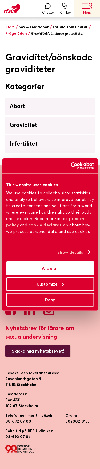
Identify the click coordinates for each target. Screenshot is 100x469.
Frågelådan (16, 33)
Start (10, 27)
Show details (70, 252)
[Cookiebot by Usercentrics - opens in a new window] (71, 165)
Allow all (50, 268)
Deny (50, 299)
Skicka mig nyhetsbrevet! (38, 351)
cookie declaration (48, 225)
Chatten (48, 8)
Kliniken (65, 8)
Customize (50, 283)
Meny (87, 8)
